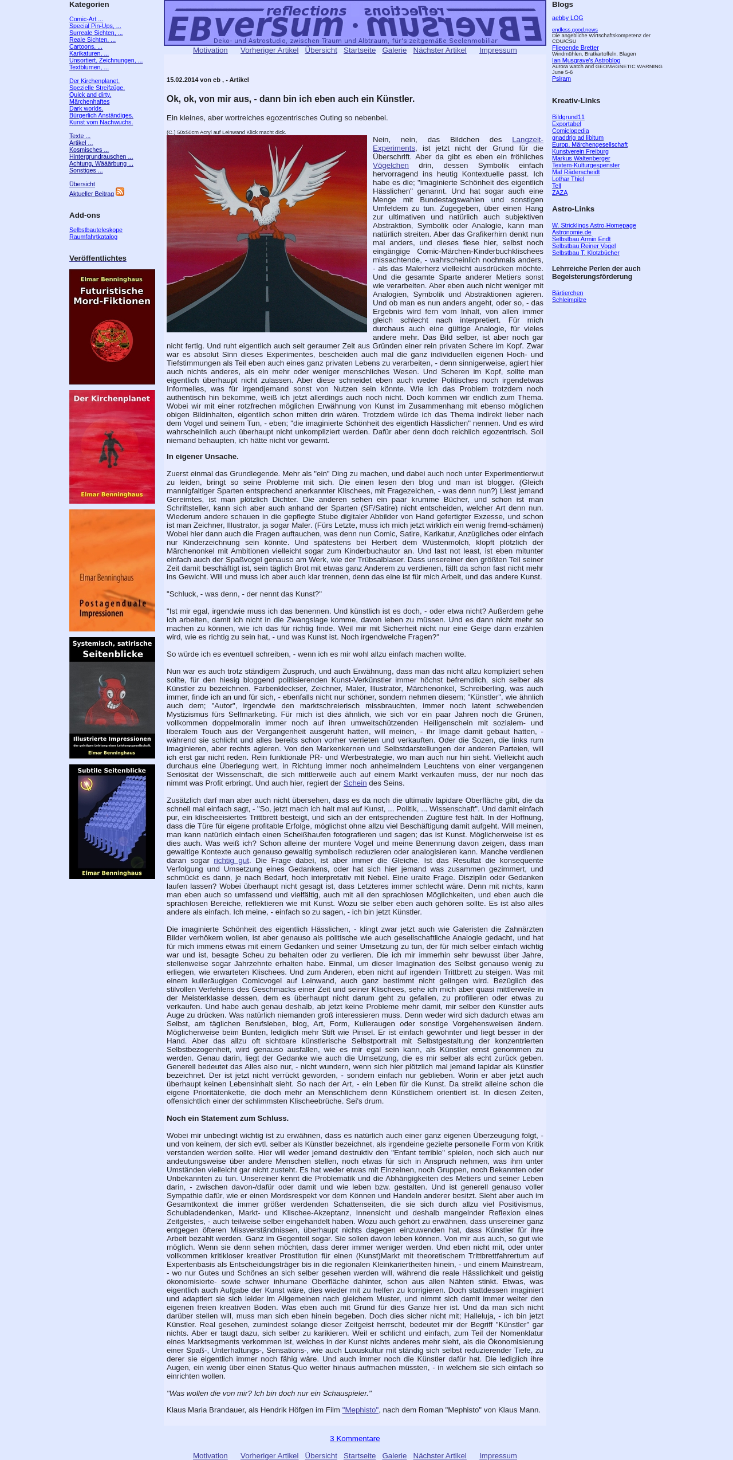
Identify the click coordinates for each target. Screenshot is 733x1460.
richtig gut (231, 860)
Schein (355, 783)
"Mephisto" (360, 1410)
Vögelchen (391, 165)
